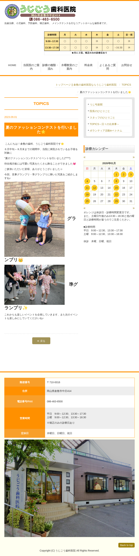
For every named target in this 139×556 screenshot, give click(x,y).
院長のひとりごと (100, 111)
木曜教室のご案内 (69, 67)
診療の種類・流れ (50, 67)
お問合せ (126, 65)
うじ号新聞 (96, 104)
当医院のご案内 (31, 67)
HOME (12, 65)
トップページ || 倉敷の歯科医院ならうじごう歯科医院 (86, 84)
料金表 (88, 65)
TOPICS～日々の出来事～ (104, 124)
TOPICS (126, 84)
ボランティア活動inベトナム (106, 130)
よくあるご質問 (107, 67)
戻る (41, 341)
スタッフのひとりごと (102, 117)
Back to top (126, 545)
